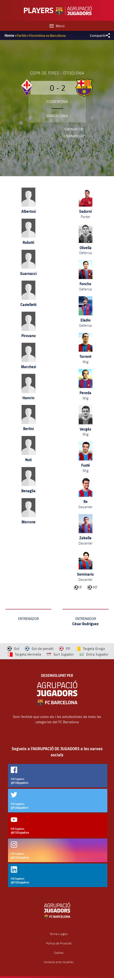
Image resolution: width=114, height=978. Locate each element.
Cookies (59, 952)
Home (9, 35)
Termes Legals (59, 934)
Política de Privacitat (59, 943)
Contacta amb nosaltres (59, 962)
